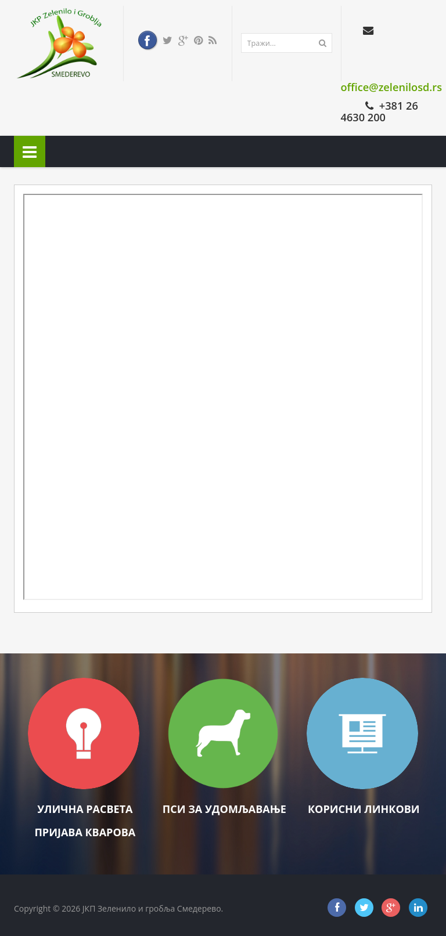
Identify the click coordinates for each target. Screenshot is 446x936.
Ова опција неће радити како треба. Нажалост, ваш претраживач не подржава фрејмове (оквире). (223, 397)
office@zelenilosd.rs (392, 87)
